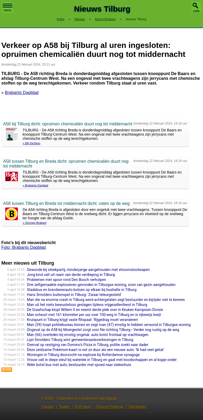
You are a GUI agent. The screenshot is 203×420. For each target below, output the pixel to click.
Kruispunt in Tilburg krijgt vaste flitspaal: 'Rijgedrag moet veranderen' (82, 320)
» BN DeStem (31, 143)
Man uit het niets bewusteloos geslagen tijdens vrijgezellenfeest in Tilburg (87, 305)
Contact (47, 407)
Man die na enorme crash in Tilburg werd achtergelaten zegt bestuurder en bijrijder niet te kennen (106, 300)
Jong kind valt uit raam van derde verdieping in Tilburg (71, 275)
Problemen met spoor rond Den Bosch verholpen (66, 280)
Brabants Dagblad (21, 92)
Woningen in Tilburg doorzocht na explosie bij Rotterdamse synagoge (83, 355)
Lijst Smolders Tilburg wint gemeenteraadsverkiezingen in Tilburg (80, 340)
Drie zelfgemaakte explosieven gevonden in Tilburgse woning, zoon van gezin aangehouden (101, 285)
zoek (196, 11)
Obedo (111, 398)
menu (7, 8)
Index (60, 19)
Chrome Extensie (109, 407)
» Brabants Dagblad (35, 185)
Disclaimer (137, 407)
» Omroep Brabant (35, 222)
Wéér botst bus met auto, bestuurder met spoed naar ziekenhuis (79, 365)
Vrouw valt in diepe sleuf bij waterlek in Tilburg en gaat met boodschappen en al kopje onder (102, 360)
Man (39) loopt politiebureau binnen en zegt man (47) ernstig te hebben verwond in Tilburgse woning (109, 325)
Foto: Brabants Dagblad (23, 247)
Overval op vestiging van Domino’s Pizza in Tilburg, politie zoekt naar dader (87, 345)
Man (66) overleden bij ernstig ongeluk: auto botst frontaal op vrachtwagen (87, 335)
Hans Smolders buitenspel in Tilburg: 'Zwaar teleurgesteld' (74, 295)
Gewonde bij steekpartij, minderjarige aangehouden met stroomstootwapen (88, 270)
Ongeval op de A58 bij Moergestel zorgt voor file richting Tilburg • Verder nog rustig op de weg (103, 330)
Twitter (64, 407)
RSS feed (82, 407)
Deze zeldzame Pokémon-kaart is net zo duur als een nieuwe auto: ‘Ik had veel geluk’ (95, 350)
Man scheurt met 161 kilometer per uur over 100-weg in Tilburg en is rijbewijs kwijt (94, 315)
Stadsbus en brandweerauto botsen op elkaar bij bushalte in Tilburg (81, 290)
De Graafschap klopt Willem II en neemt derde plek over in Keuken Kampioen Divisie (95, 310)
